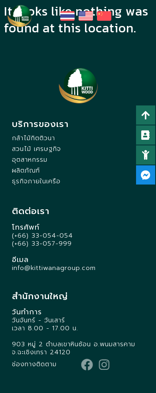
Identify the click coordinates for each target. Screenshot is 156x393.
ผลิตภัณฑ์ (26, 170)
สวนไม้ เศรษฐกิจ (36, 149)
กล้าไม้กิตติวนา (33, 138)
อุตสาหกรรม (29, 160)
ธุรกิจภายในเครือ (36, 181)
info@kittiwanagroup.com (54, 268)
